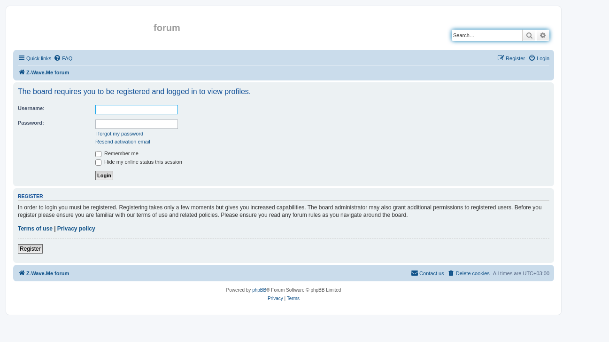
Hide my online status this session (138, 162)
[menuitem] (63, 58)
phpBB (259, 290)
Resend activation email (122, 141)
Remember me (117, 153)
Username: (31, 108)
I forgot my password (119, 133)
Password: (31, 123)
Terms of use (35, 228)
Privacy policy (76, 228)
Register (30, 249)
